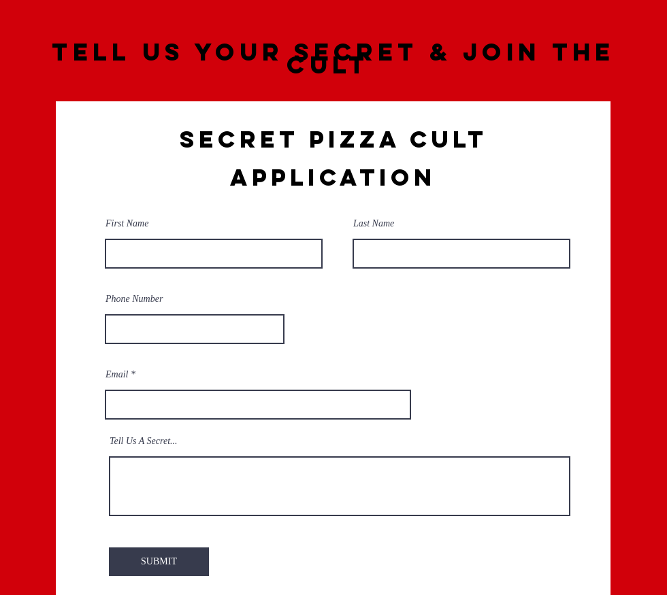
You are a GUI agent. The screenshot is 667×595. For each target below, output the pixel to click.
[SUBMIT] (159, 561)
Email (116, 374)
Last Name (373, 223)
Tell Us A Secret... (144, 441)
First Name (126, 223)
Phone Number (134, 299)
